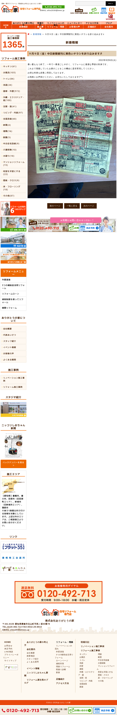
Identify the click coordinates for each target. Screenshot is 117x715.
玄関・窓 (83, 678)
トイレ (82, 660)
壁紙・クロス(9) (11, 180)
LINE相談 (8, 652)
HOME (5, 26)
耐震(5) (7, 137)
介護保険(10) (10, 149)
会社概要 (7, 328)
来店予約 (8, 649)
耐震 (100, 657)
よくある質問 (9, 359)
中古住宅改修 (103, 660)
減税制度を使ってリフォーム (12, 301)
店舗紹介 (92, 27)
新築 (58, 672)
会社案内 (109, 27)
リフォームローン (10, 293)
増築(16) (7, 131)
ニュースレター (74, 23)
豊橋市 (16, 495)
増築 (100, 654)
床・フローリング (105, 678)
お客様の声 (8, 353)
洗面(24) (7, 85)
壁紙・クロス (103, 675)
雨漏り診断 (61, 669)
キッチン (83, 654)
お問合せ (8, 646)
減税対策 (60, 663)
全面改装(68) (10, 118)
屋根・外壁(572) (11, 91)
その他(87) (8, 195)
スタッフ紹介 (9, 341)
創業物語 (23, 27)
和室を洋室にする (105, 672)
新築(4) (7, 125)
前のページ (55, 206)
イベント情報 (9, 347)
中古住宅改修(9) (11, 143)
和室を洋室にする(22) (11, 173)
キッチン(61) (10, 66)
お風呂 (82, 657)
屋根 (81, 669)
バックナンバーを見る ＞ (13, 464)
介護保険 (101, 663)
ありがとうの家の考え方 (23, 24)
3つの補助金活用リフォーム (13, 287)
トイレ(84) (8, 78)
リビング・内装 (86, 681)
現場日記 (40, 24)
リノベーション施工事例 (14, 379)
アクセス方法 (92, 23)
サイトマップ (10, 660)
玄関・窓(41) (10, 106)
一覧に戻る (72, 206)
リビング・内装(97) (13, 112)
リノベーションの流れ (55, 24)
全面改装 (83, 684)
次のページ (88, 206)
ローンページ (62, 660)
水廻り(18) (8, 156)
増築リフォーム (9, 307)
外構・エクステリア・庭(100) (14, 99)
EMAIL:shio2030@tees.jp (52, 10)
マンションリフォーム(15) (14, 163)
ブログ (109, 23)
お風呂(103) (9, 72)
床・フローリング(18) (11, 188)
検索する (110, 3)
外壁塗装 (6, 279)
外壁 (81, 666)
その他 (101, 681)
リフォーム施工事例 (13, 387)
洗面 (81, 663)
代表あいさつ (9, 335)
